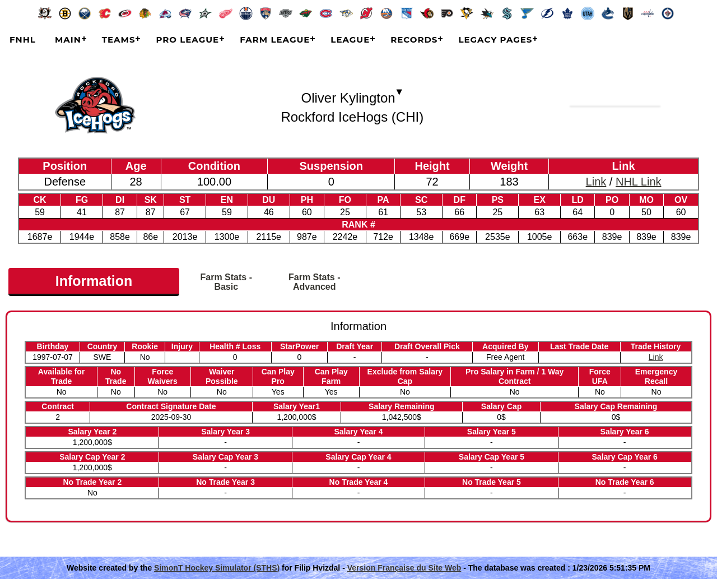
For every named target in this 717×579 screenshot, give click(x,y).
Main (68, 39)
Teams (119, 39)
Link (596, 181)
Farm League (275, 39)
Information (94, 281)
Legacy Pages (495, 39)
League (350, 39)
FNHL (23, 39)
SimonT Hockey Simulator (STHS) (217, 567)
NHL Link (639, 181)
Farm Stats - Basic (226, 281)
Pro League (187, 39)
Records (413, 39)
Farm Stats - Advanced (314, 281)
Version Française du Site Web (404, 567)
